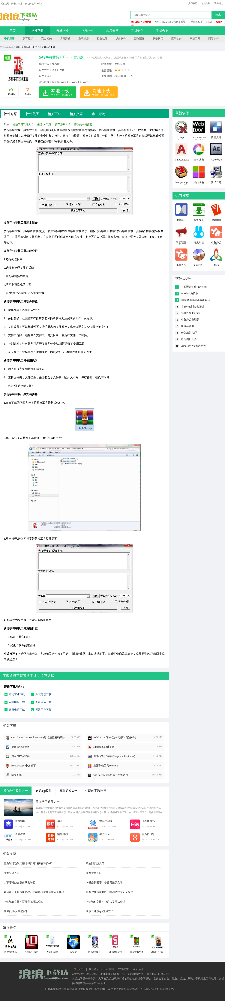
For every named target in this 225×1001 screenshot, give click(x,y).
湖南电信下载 (17, 702)
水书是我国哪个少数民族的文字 (104, 882)
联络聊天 (158, 38)
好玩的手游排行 (83, 124)
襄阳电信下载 (17, 709)
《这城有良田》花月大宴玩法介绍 (105, 901)
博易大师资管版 (20, 746)
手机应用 (9, 38)
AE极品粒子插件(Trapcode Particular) (114, 756)
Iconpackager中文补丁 (23, 765)
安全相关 (46, 38)
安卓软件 (62, 30)
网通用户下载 (43, 709)
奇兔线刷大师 (189, 332)
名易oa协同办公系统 (192, 306)
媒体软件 (121, 38)
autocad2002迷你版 (104, 746)
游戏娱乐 (83, 38)
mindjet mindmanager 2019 (195, 299)
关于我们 (79, 969)
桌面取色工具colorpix (105, 765)
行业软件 (102, 38)
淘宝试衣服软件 (20, 756)
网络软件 (213, 38)
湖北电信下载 (43, 694)
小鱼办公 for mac (190, 313)
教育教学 (28, 38)
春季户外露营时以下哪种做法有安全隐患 (109, 892)
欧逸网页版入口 (95, 863)
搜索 (218, 14)
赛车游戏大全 (63, 124)
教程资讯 (112, 30)
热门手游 (192, 3)
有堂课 (209, 22)
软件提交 (218, 3)
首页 (13, 30)
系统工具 (195, 38)
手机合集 (162, 30)
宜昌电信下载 (43, 702)
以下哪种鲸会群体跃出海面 (19, 882)
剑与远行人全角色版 (141, 22)
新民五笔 (16, 775)
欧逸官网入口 (94, 873)
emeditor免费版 (189, 293)
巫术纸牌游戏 (195, 22)
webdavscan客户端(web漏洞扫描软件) (114, 737)
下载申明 (109, 969)
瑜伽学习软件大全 (23, 124)
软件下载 (38, 30)
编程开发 (65, 38)
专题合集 (205, 3)
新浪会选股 (187, 326)
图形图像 (139, 38)
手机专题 (137, 30)
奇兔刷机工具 (189, 339)
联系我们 (94, 969)
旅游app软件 (44, 124)
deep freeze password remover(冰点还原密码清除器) (38, 738)
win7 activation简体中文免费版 (110, 775)
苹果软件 (87, 30)
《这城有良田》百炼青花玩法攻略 (23, 901)
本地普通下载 (17, 694)
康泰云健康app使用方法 (99, 911)
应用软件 (176, 38)
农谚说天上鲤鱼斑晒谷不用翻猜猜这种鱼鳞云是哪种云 (35, 892)
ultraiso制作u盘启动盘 (193, 345)
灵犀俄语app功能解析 (16, 911)
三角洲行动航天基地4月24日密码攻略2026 (28, 863)
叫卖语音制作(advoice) (194, 286)
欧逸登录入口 (12, 873)
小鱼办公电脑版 (190, 319)
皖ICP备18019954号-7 (159, 974)
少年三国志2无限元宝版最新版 (170, 22)
